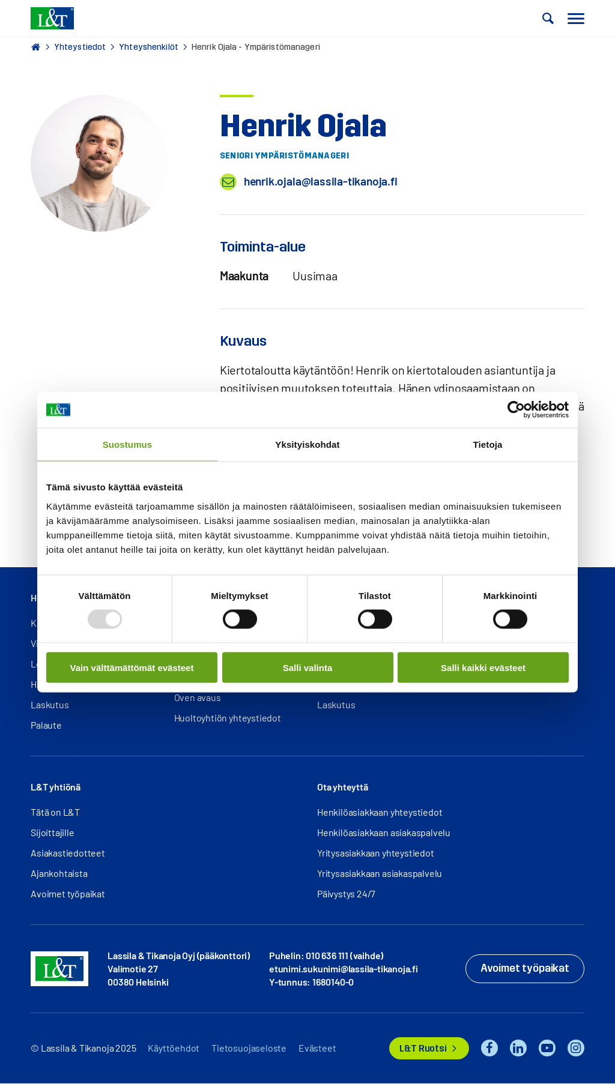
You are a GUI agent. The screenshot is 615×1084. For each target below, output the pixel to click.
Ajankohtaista (59, 873)
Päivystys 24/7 (346, 894)
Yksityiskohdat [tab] (307, 444)
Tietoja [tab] (488, 444)
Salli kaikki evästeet (483, 667)
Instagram (576, 1048)
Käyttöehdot (173, 1048)
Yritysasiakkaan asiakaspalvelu (379, 873)
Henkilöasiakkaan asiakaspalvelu (383, 833)
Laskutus (49, 705)
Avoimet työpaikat (68, 894)
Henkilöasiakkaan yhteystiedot (379, 812)
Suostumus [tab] (128, 444)
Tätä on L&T (55, 812)
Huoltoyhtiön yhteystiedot (227, 718)
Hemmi (36, 47)
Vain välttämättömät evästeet (132, 667)
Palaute (46, 725)
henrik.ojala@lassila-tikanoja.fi (322, 182)
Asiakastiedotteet (68, 853)
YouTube (547, 1048)
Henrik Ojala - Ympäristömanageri (256, 47)
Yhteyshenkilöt (148, 47)
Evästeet (317, 1048)
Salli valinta (308, 667)
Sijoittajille (52, 833)
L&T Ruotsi (422, 1049)
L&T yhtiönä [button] (55, 787)
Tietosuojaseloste (248, 1048)
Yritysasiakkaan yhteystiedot (375, 853)
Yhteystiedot (80, 47)
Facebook (489, 1048)
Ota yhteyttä (342, 787)
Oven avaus (197, 697)
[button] (548, 18)
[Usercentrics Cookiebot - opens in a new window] (516, 410)
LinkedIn (518, 1048)
